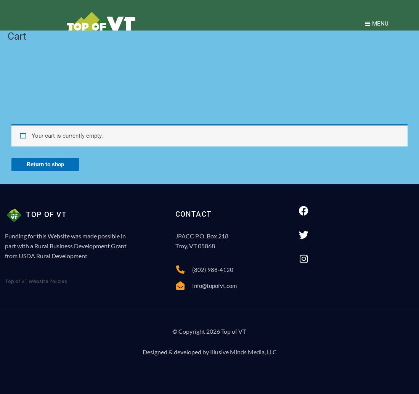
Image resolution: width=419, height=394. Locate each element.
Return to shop (45, 164)
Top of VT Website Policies (36, 281)
